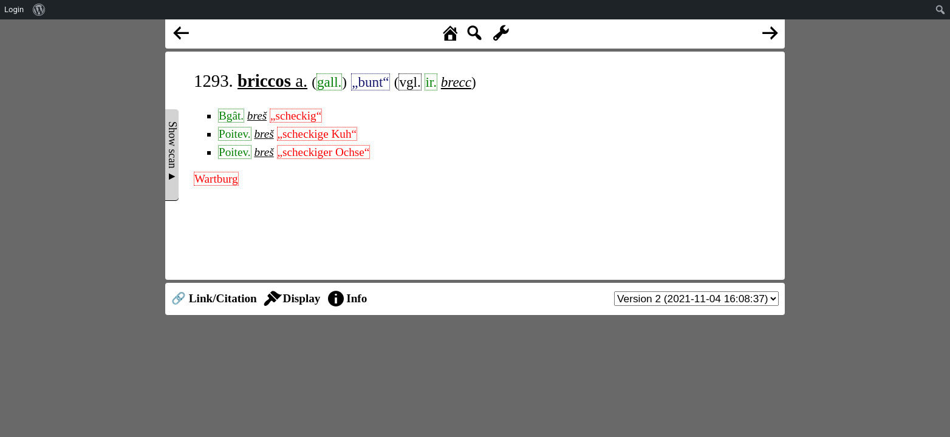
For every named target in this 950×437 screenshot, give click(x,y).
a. (272, 80)
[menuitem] (39, 9)
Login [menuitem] (14, 9)
